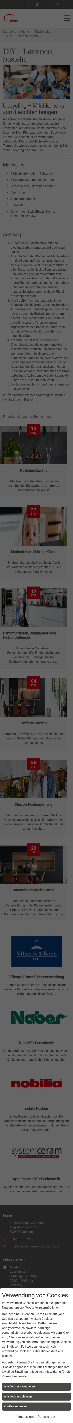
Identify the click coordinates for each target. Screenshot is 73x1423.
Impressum (26, 1417)
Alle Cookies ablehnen (18, 1396)
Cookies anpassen (15, 1406)
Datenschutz (46, 1417)
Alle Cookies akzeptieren (19, 1386)
